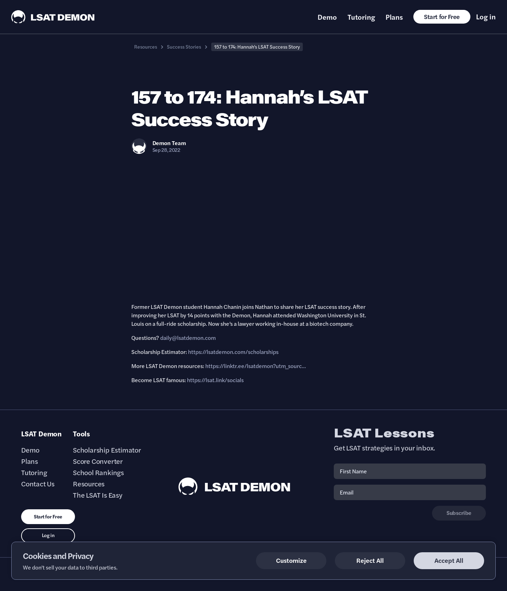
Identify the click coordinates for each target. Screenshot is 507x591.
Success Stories (184, 46)
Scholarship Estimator (107, 450)
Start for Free (442, 16)
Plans (394, 17)
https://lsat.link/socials (215, 380)
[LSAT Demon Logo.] (53, 16)
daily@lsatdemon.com (188, 338)
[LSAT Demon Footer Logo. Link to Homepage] (234, 486)
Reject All (370, 560)
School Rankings (98, 472)
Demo (327, 17)
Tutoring (361, 17)
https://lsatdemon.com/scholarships (233, 352)
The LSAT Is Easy (98, 495)
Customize (291, 560)
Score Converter (98, 461)
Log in (486, 16)
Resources (145, 46)
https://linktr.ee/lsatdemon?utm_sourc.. (255, 366)
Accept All (448, 560)
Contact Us (38, 483)
